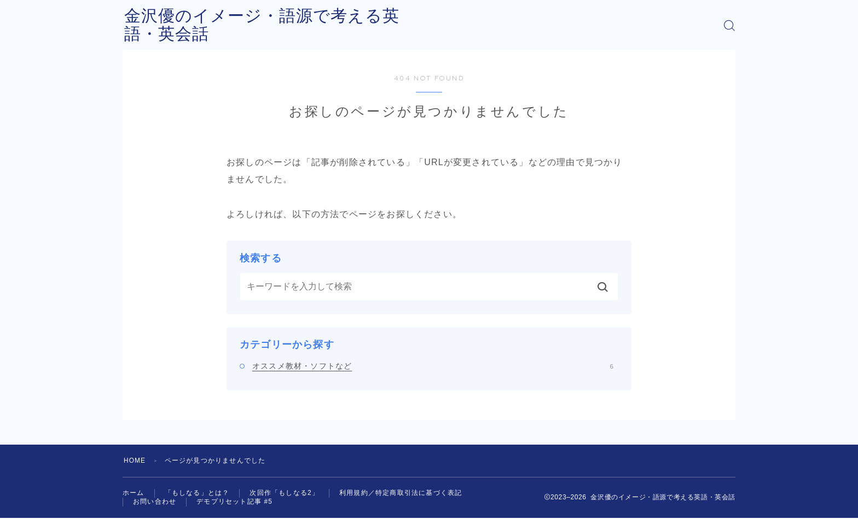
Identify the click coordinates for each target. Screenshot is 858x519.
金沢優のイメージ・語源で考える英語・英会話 (304, 25)
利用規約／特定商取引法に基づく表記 (400, 493)
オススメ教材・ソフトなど (432, 365)
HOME (135, 460)
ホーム (133, 493)
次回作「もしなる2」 (284, 493)
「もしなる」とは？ (197, 493)
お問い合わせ (154, 502)
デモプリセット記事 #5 (234, 502)
